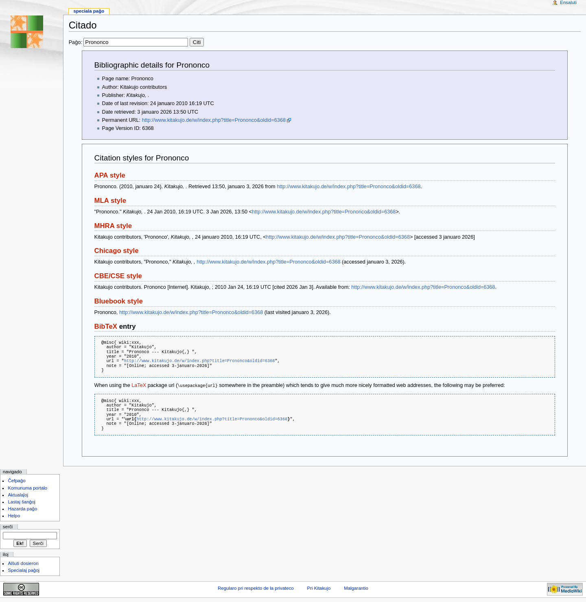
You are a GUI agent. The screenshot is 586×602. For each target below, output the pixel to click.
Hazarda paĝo (22, 508)
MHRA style (113, 226)
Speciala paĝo (88, 11)
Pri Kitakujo (319, 587)
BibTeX (105, 326)
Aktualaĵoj (18, 494)
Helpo (14, 515)
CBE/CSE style (118, 276)
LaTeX (138, 385)
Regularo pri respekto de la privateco (256, 587)
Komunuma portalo (27, 487)
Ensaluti (568, 2)
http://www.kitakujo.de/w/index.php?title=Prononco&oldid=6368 (214, 120)
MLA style (110, 200)
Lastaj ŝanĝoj (21, 501)
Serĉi (8, 526)
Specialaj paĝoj (23, 569)
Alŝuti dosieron (23, 562)
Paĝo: (136, 42)
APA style (109, 175)
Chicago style (116, 251)
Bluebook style (118, 301)
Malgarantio (356, 587)
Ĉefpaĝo (16, 480)
